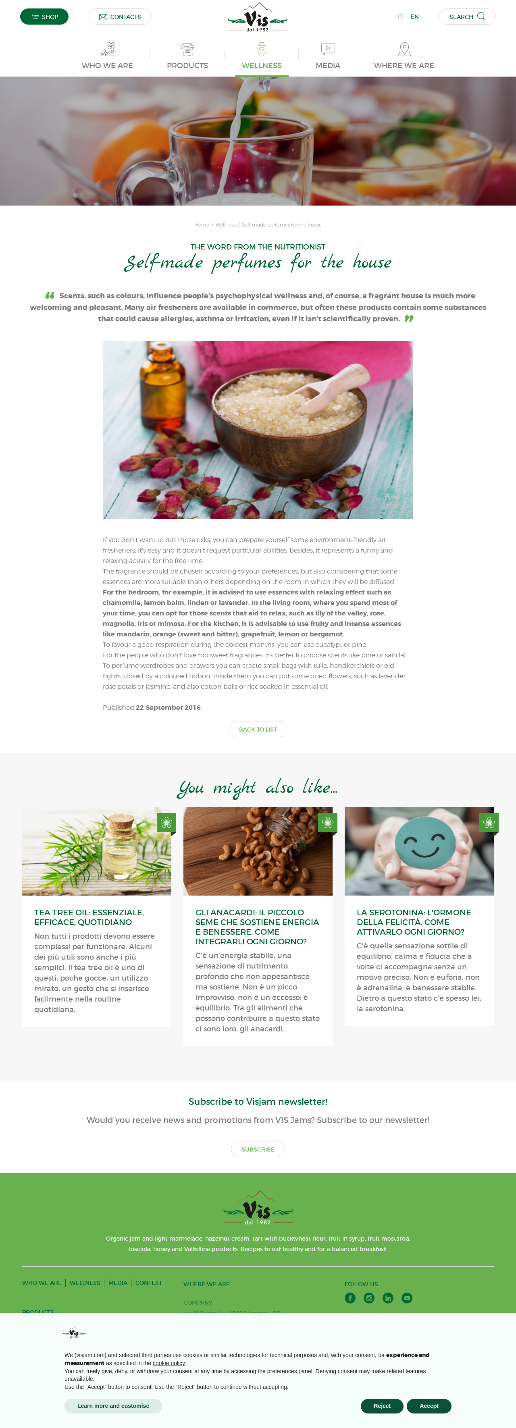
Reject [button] (382, 1406)
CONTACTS (120, 17)
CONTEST (148, 1283)
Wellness (225, 225)
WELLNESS (85, 1283)
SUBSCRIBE (258, 1149)
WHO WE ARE (42, 1283)
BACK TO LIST (258, 729)
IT (400, 16)
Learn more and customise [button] (113, 1406)
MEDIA (117, 1283)
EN (415, 16)
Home (201, 225)
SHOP (44, 17)
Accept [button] (429, 1406)
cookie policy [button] (169, 1363)
